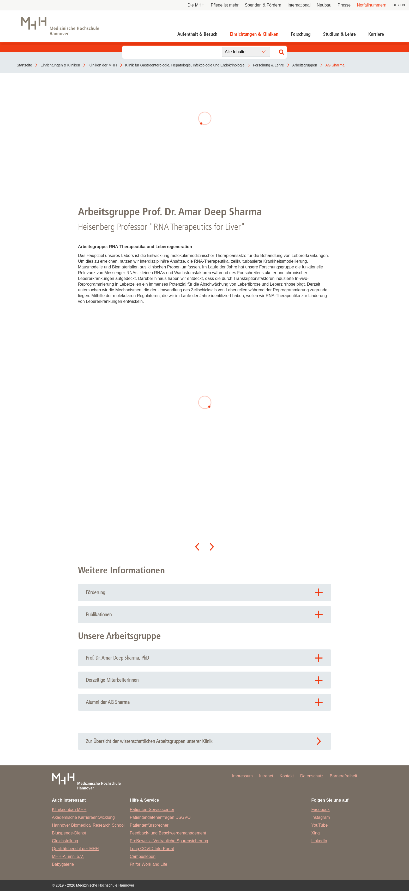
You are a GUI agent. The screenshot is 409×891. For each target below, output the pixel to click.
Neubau (324, 5)
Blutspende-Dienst (69, 833)
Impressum (242, 776)
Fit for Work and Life (148, 864)
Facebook (320, 809)
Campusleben (142, 856)
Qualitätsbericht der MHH (75, 848)
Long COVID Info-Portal (152, 848)
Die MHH (196, 5)
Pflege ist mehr (225, 5)
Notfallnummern (371, 5)
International (298, 5)
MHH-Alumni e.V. (68, 856)
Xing (315, 833)
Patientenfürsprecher (149, 825)
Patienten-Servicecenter (152, 809)
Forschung (301, 34)
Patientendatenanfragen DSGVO (160, 817)
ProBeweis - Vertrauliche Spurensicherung (169, 841)
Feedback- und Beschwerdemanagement (168, 833)
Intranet (266, 776)
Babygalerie (63, 864)
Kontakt (287, 776)
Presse (344, 5)
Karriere (376, 34)
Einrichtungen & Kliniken (254, 34)
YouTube (319, 825)
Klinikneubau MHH (69, 809)
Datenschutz (311, 776)
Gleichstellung (65, 841)
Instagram (320, 817)
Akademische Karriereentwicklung (83, 817)
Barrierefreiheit (343, 776)
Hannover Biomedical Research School (88, 825)
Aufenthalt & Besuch (197, 34)
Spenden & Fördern (263, 5)
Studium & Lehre (339, 34)
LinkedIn (319, 841)
